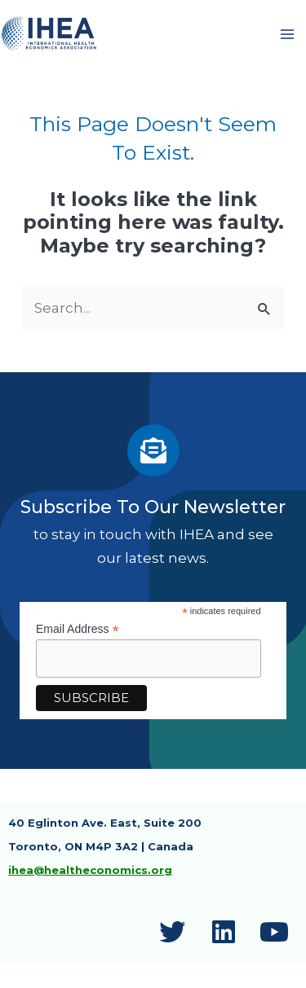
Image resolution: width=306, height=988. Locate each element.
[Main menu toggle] (288, 34)
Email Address (77, 629)
